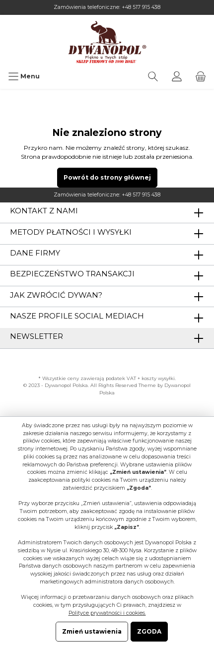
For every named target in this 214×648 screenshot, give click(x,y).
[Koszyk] (201, 76)
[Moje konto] (177, 76)
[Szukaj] (153, 76)
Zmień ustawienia (92, 631)
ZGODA (149, 631)
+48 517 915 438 (141, 7)
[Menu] (23, 76)
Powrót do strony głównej (107, 177)
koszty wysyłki (158, 378)
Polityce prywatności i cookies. (107, 613)
